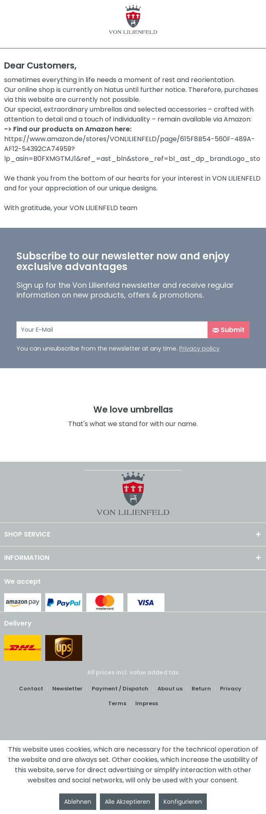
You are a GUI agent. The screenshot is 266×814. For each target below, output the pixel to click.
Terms (117, 703)
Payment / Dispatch (120, 688)
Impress (146, 703)
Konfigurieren (183, 802)
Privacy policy (199, 348)
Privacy (230, 688)
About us (170, 688)
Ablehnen (77, 802)
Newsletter (67, 688)
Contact (31, 688)
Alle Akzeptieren (127, 802)
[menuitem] (34, 688)
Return (201, 688)
